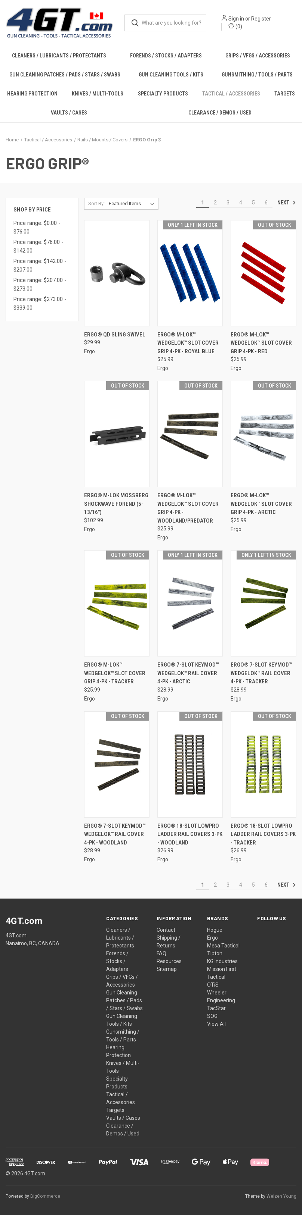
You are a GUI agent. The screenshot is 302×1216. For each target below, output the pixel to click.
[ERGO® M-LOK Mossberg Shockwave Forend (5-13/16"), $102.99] (117, 434)
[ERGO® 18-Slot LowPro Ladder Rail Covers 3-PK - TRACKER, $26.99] (263, 765)
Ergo (212, 938)
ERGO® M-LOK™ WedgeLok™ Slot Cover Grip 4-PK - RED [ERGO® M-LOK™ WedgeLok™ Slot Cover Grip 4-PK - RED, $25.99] (261, 343)
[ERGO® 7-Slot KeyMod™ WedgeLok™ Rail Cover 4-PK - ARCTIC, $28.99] (190, 604)
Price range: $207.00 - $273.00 (40, 285)
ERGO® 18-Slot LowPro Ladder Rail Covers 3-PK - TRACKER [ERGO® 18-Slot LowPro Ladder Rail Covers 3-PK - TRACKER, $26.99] (263, 834)
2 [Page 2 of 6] (215, 203)
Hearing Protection (32, 94)
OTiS (213, 985)
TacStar (216, 1009)
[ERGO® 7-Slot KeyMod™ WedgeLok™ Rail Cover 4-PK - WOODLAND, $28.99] (117, 765)
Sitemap (167, 970)
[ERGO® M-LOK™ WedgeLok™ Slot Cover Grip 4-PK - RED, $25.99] (263, 273)
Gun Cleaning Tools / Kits (171, 75)
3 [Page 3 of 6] (227, 203)
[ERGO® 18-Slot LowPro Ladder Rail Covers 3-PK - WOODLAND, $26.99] (190, 765)
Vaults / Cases (69, 113)
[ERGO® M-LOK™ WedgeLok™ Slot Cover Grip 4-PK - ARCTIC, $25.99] (263, 434)
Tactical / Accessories (231, 94)
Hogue (214, 931)
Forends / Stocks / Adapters (166, 56)
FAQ (161, 954)
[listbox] (133, 204)
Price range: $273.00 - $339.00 (40, 304)
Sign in (237, 19)
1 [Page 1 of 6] (202, 203)
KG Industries (222, 962)
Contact (166, 931)
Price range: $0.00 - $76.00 (37, 228)
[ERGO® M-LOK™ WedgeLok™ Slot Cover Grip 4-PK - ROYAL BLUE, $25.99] (190, 273)
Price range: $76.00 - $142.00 (38, 247)
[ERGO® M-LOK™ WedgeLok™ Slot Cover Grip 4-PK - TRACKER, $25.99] (117, 604)
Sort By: (96, 204)
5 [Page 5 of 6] (253, 203)
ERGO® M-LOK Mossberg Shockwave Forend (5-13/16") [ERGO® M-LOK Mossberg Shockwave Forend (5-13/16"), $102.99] (116, 504)
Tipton (214, 954)
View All (216, 1025)
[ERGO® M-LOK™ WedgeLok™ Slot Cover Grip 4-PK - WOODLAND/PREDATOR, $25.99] (190, 434)
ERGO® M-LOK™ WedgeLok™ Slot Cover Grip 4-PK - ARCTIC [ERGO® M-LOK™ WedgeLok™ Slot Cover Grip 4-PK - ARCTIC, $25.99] (261, 504)
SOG (212, 1017)
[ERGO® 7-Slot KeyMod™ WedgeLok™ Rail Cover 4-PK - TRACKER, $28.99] (263, 604)
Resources (169, 962)
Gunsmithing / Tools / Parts (257, 75)
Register (262, 19)
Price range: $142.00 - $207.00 (40, 266)
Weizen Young (281, 1197)
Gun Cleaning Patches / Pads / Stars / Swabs (64, 75)
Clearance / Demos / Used (220, 113)
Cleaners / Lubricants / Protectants (59, 56)
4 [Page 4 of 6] (240, 203)
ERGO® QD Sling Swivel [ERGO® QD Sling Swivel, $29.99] (114, 335)
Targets (115, 1111)
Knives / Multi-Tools (97, 94)
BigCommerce (45, 1197)
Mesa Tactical (223, 946)
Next (286, 203)
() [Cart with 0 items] (236, 26)
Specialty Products (163, 94)
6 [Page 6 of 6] (266, 203)
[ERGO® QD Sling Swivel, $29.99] (117, 273)
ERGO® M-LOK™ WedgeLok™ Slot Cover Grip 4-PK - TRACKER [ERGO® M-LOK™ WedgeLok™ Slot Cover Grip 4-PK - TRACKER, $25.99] (114, 674)
